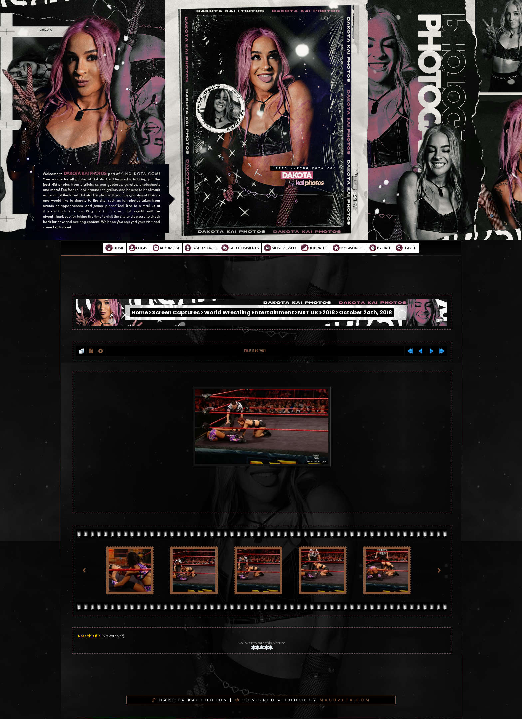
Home (114, 247)
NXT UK (308, 312)
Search (406, 247)
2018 (328, 312)
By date (380, 247)
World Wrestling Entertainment (249, 312)
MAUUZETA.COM (345, 700)
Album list (166, 247)
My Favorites (348, 247)
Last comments (240, 247)
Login (138, 247)
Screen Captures (176, 312)
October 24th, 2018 (365, 312)
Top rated (314, 247)
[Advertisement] (261, 280)
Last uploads (200, 247)
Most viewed (280, 247)
